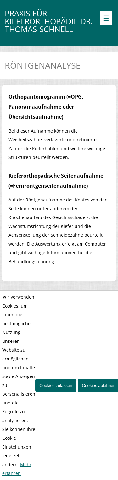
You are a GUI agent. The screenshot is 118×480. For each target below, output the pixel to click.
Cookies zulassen (55, 385)
